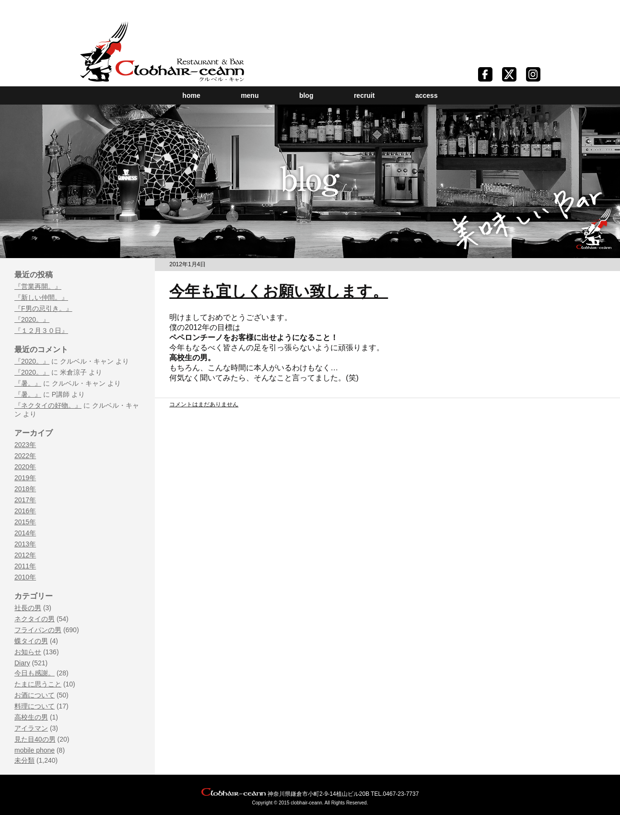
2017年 (25, 500)
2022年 (25, 456)
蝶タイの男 (31, 641)
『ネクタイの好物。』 (48, 405)
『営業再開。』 (37, 286)
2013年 (25, 544)
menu (249, 95)
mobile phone (34, 750)
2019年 (25, 478)
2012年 (25, 555)
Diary (22, 663)
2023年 (25, 445)
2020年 (25, 467)
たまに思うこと (37, 684)
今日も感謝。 (34, 673)
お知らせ (27, 652)
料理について (34, 706)
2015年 (25, 522)
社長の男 (27, 608)
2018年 (25, 489)
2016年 (25, 511)
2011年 (25, 566)
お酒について (34, 695)
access (426, 95)
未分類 (24, 760)
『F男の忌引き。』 (43, 308)
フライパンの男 (37, 630)
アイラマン (31, 728)
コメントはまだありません (203, 404)
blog (306, 95)
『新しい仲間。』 (41, 297)
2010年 (25, 577)
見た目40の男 (35, 739)
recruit (364, 95)
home (191, 95)
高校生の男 (31, 717)
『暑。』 (27, 383)
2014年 (25, 533)
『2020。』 (31, 319)
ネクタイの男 (34, 619)
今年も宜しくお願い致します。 (278, 291)
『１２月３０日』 (41, 330)
